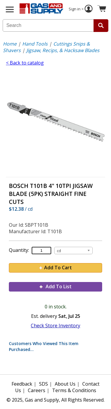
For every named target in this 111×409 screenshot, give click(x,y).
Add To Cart (55, 267)
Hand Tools (35, 44)
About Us (65, 384)
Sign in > (81, 9)
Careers (36, 390)
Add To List (56, 286)
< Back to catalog (25, 62)
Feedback (22, 384)
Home (10, 44)
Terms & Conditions (74, 390)
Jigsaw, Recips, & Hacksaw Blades (62, 50)
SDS (43, 384)
